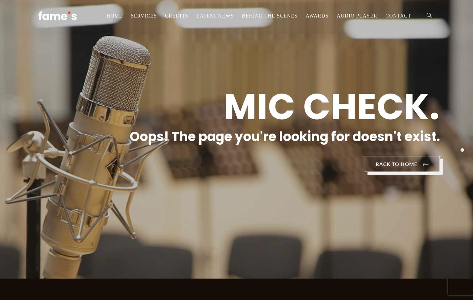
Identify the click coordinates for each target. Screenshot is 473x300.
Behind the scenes (270, 16)
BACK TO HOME (402, 164)
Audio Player (357, 16)
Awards (317, 16)
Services (144, 16)
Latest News (214, 16)
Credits (176, 16)
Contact (398, 16)
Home (115, 16)
